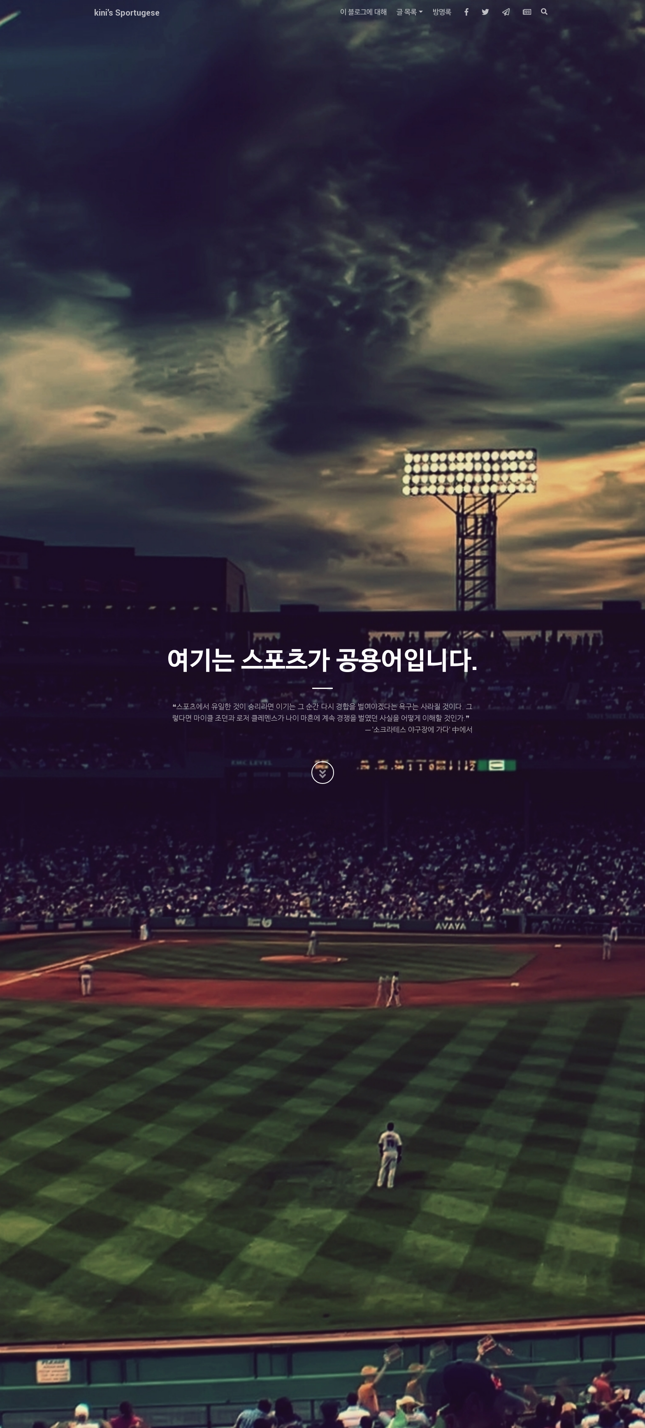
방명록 (442, 12)
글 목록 (407, 12)
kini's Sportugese (127, 12)
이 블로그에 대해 (363, 12)
